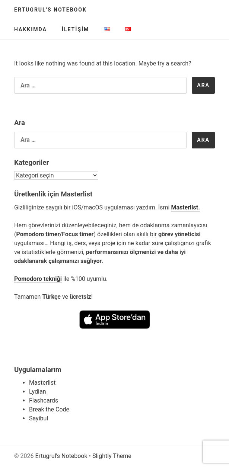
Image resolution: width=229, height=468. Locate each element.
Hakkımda (30, 29)
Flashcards (43, 400)
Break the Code (49, 409)
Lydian (37, 391)
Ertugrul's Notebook (50, 10)
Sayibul (38, 418)
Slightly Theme (111, 455)
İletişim (75, 29)
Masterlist (42, 382)
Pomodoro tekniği (38, 278)
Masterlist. (185, 207)
